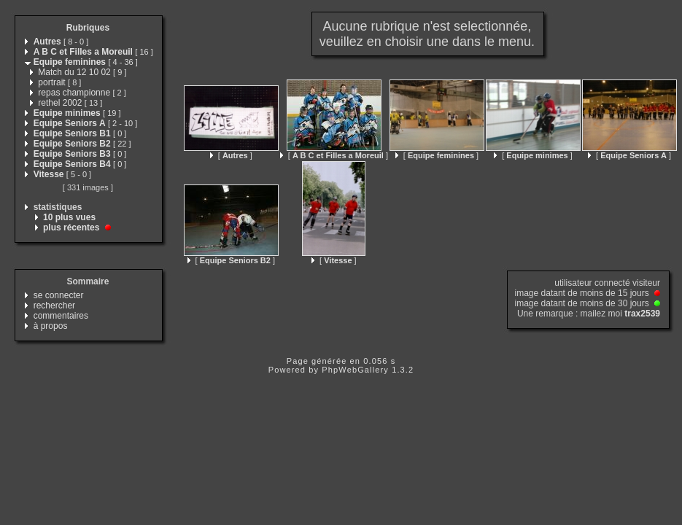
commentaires (61, 316)
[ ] (231, 155)
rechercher (54, 305)
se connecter (59, 295)
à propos (51, 326)
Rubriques (87, 28)
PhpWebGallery (355, 369)
